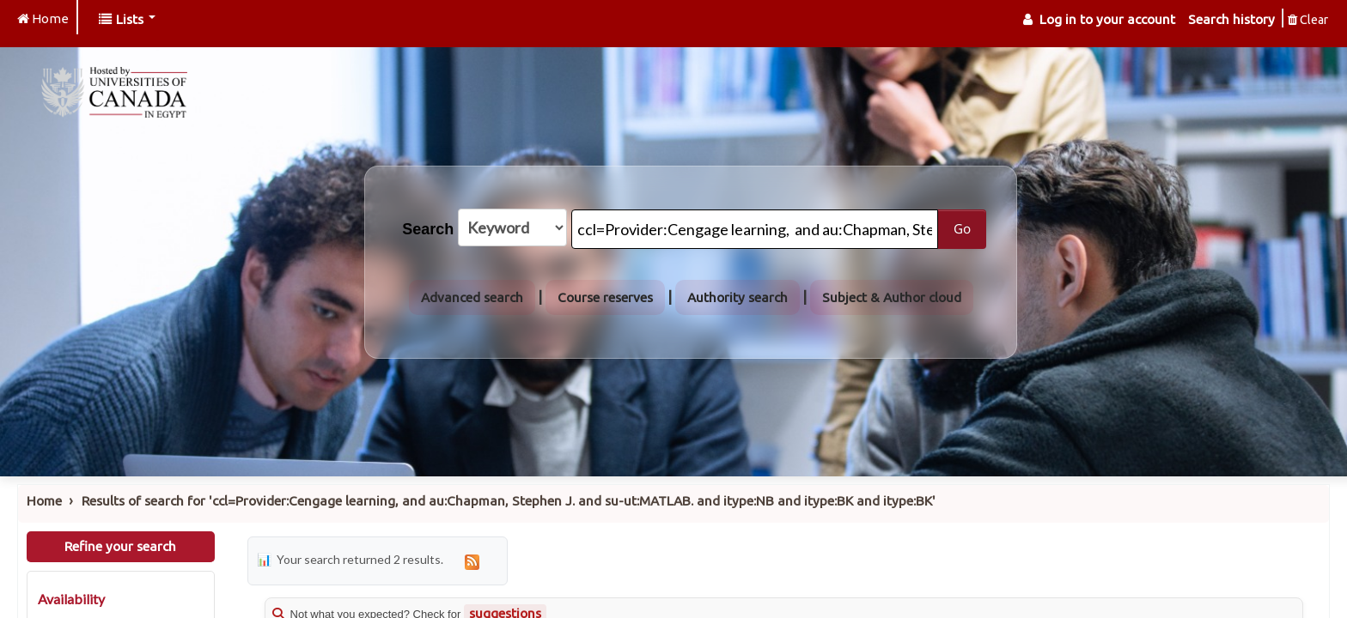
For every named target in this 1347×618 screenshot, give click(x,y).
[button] (127, 19)
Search (428, 229)
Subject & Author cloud (891, 297)
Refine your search (120, 546)
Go (962, 228)
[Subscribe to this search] (472, 561)
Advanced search (472, 297)
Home (44, 501)
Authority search (737, 297)
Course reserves (605, 297)
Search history (1231, 19)
